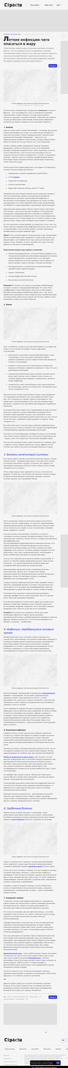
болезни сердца (33, 996)
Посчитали (47, 1049)
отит (27, 999)
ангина (9, 996)
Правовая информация (10, 1061)
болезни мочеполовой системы (20, 996)
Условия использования (10, 1065)
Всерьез (58, 1049)
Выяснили (23, 1049)
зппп (40, 996)
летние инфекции (19, 999)
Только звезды (10, 1049)
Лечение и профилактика (12, 34)
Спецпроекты (8, 1058)
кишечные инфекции (9, 999)
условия (51, 1063)
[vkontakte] (63, 1040)
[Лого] (13, 5)
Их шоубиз (35, 1049)
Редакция (6, 1055)
